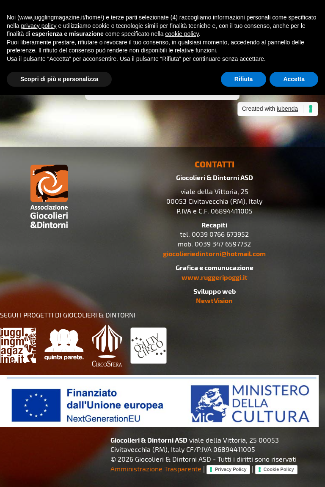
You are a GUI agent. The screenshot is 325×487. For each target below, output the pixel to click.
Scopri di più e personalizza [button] (59, 79)
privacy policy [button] (38, 25)
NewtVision (214, 300)
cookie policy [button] (181, 33)
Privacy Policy (231, 469)
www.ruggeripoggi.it (215, 277)
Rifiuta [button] (243, 79)
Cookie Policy (279, 469)
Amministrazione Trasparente (155, 469)
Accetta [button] (294, 79)
